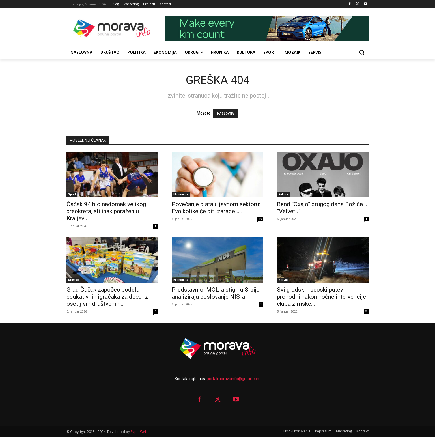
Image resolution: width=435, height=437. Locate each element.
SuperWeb (139, 431)
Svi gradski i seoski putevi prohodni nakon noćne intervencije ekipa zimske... (321, 296)
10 (260, 218)
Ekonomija (180, 194)
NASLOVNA (225, 113)
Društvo (73, 279)
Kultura (283, 194)
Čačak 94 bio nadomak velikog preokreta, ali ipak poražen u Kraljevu (106, 211)
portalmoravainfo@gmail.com (233, 378)
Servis (283, 279)
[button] (362, 52)
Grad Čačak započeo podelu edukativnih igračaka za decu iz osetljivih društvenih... (107, 296)
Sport (72, 194)
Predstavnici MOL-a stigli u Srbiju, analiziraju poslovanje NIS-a (216, 293)
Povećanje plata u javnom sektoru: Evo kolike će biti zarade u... (216, 208)
